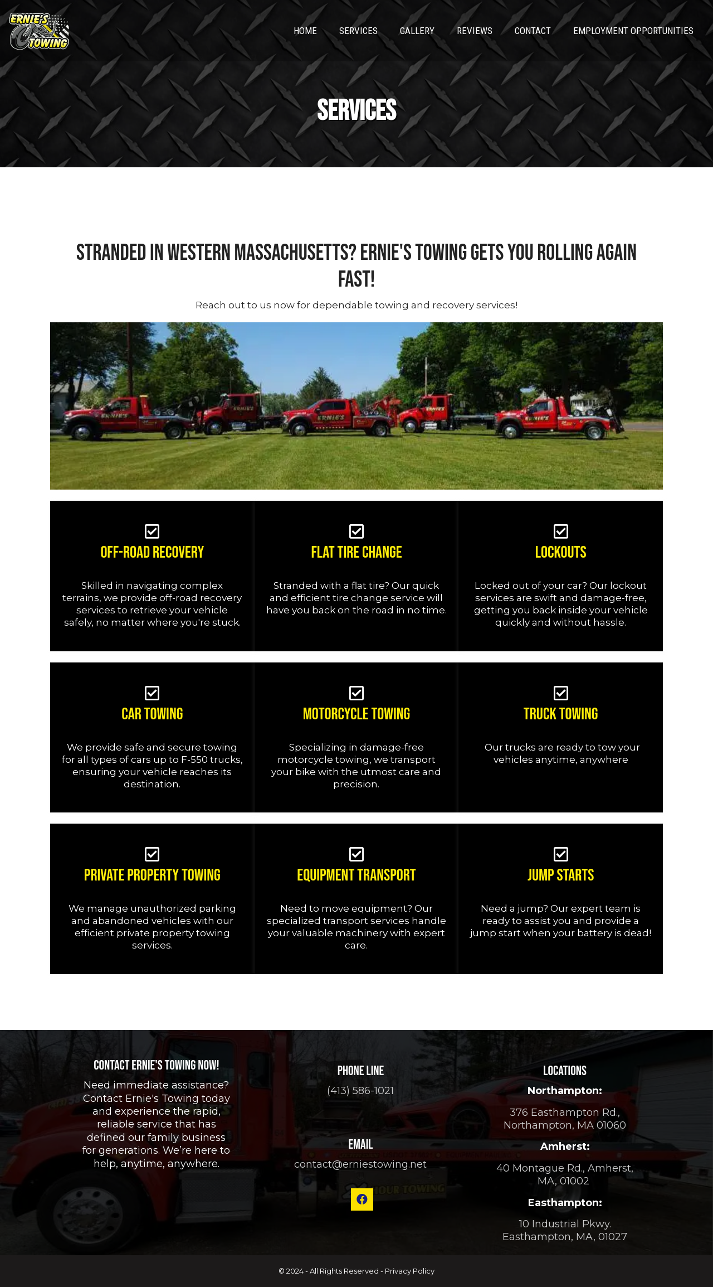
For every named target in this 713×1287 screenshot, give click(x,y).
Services (358, 30)
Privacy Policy (409, 1270)
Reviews (474, 30)
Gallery (417, 30)
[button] (362, 1199)
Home (305, 30)
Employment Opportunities (633, 30)
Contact (533, 30)
